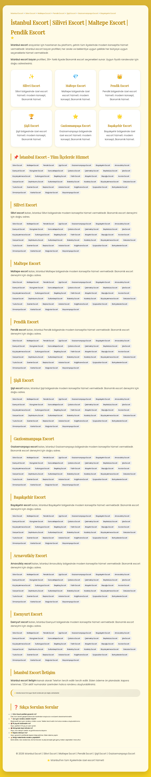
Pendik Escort (59, 13)
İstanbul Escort (17, 13)
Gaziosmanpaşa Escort (88, 13)
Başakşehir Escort (108, 13)
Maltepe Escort (44, 13)
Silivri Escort (30, 13)
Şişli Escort (71, 13)
